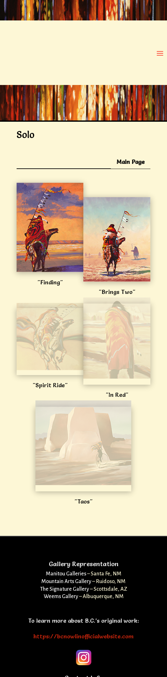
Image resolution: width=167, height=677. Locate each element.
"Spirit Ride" (50, 385)
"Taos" (83, 501)
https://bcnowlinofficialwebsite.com (83, 636)
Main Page (131, 161)
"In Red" (117, 394)
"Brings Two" (117, 292)
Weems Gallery (61, 596)
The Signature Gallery (64, 589)
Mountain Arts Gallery (66, 581)
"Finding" (50, 282)
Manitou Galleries (66, 574)
